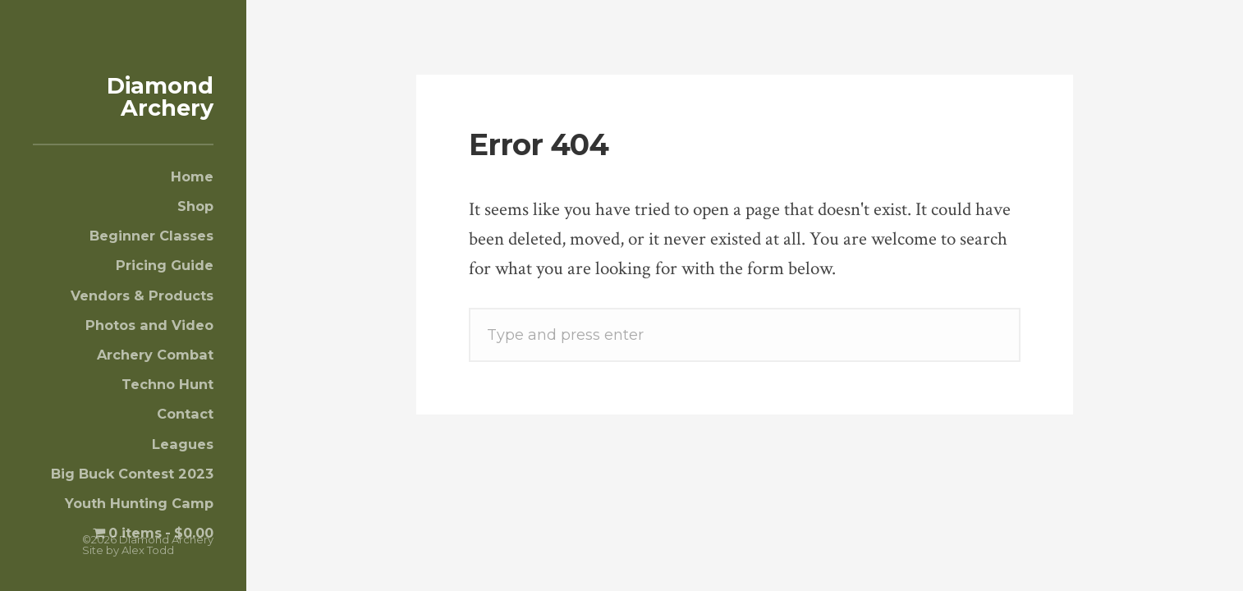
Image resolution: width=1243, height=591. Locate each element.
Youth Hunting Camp (139, 503)
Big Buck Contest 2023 (132, 473)
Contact (185, 413)
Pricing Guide (164, 265)
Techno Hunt (167, 384)
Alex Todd (148, 550)
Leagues (182, 444)
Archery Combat (155, 354)
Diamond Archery (160, 96)
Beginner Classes (151, 235)
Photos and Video (149, 325)
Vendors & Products (142, 295)
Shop (195, 206)
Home (192, 176)
